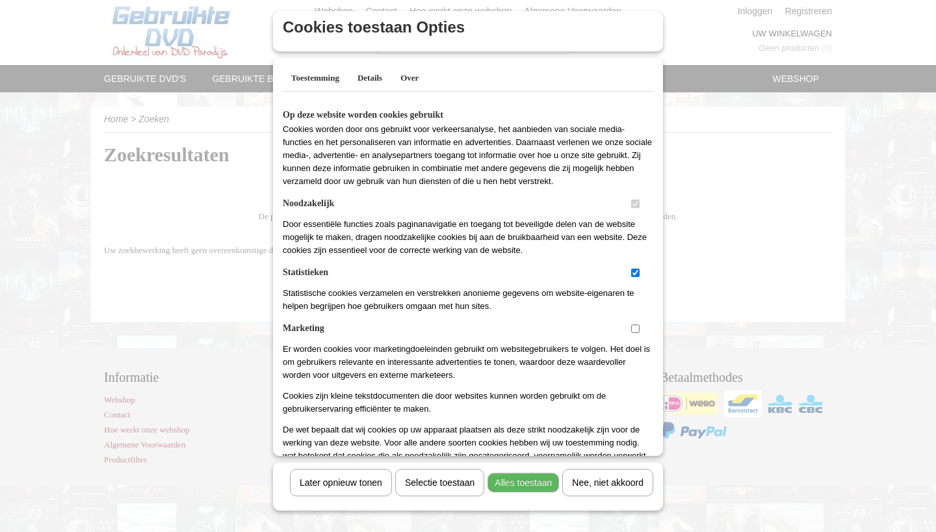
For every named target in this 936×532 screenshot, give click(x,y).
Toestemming (315, 73)
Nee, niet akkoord (608, 478)
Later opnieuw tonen (341, 478)
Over (409, 73)
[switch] (635, 199)
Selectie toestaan (439, 478)
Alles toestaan (523, 478)
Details (370, 73)
